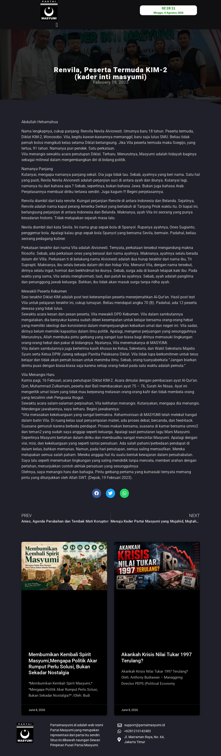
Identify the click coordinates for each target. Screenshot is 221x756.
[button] (56, 16)
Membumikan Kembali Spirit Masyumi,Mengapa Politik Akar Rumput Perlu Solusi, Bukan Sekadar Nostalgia (63, 663)
